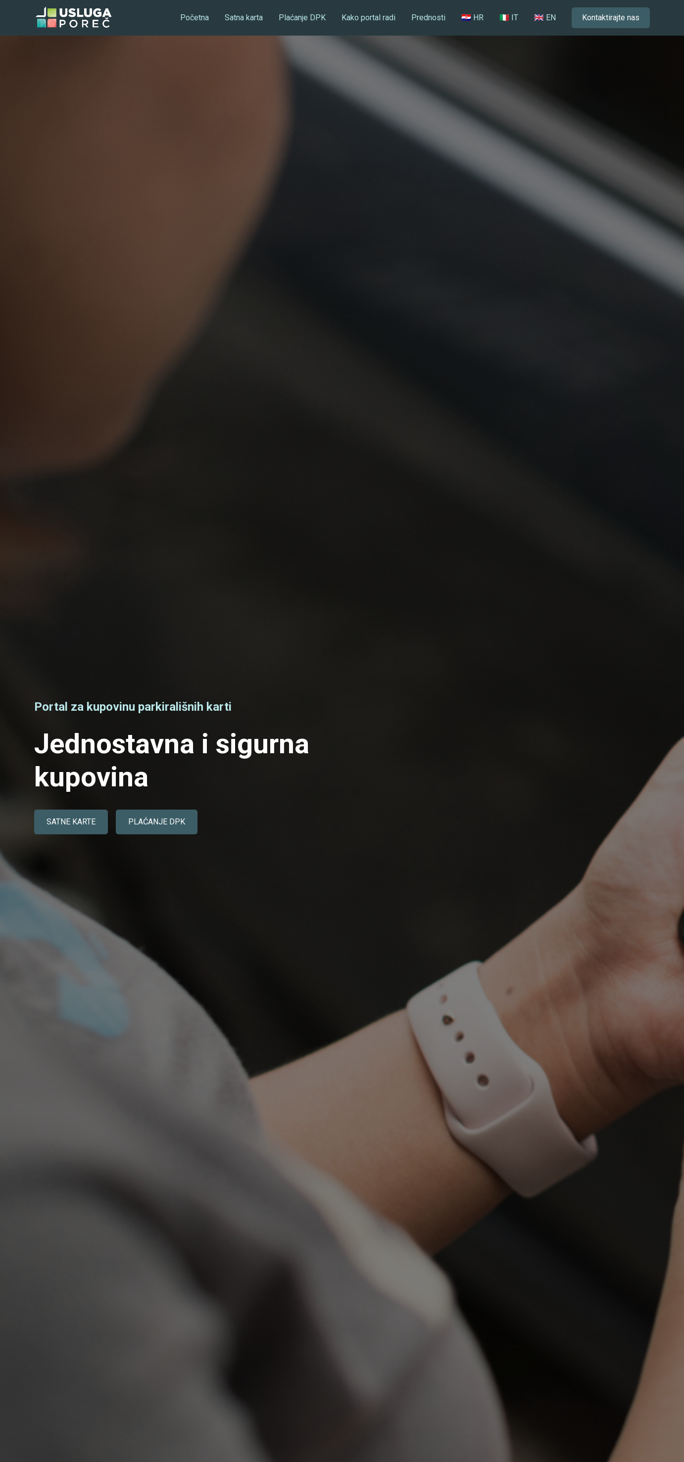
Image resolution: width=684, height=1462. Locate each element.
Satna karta (244, 17)
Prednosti (428, 17)
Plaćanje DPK (302, 17)
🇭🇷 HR (472, 17)
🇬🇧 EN (545, 17)
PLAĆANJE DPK (156, 821)
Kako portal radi (368, 17)
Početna (194, 17)
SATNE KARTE (71, 821)
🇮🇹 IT (508, 17)
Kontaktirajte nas (610, 17)
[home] (73, 18)
